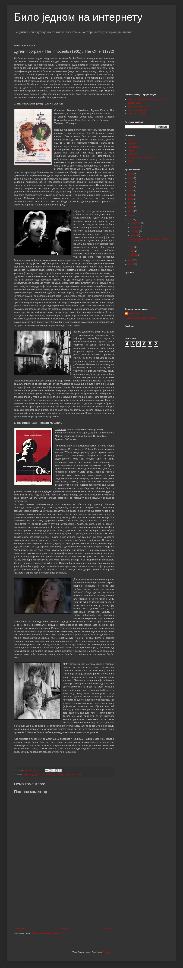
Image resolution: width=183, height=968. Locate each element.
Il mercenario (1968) (137, 110)
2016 (131, 215)
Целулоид (133, 313)
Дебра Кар (27, 774)
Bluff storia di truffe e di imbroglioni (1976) (147, 99)
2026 (131, 174)
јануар (134, 255)
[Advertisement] (64, 898)
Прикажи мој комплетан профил (140, 318)
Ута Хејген (58, 774)
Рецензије (132, 154)
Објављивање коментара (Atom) (47, 933)
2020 (131, 199)
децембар (136, 223)
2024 (131, 182)
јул (132, 247)
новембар (136, 227)
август (134, 235)
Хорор (67, 774)
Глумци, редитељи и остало (141, 157)
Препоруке (133, 147)
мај (132, 251)
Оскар (131, 150)
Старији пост (107, 928)
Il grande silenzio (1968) (139, 106)
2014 (131, 260)
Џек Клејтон (76, 774)
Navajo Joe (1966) (136, 113)
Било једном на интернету (78, 17)
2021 (131, 195)
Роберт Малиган (46, 774)
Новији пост (21, 928)
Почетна (64, 928)
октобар (135, 231)
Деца (35, 774)
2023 (131, 186)
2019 (131, 203)
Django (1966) (134, 103)
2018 (131, 207)
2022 (131, 190)
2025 (131, 178)
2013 (131, 264)
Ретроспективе (135, 143)
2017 (131, 211)
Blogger (106, 952)
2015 (131, 219)
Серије (131, 161)
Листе (130, 139)
